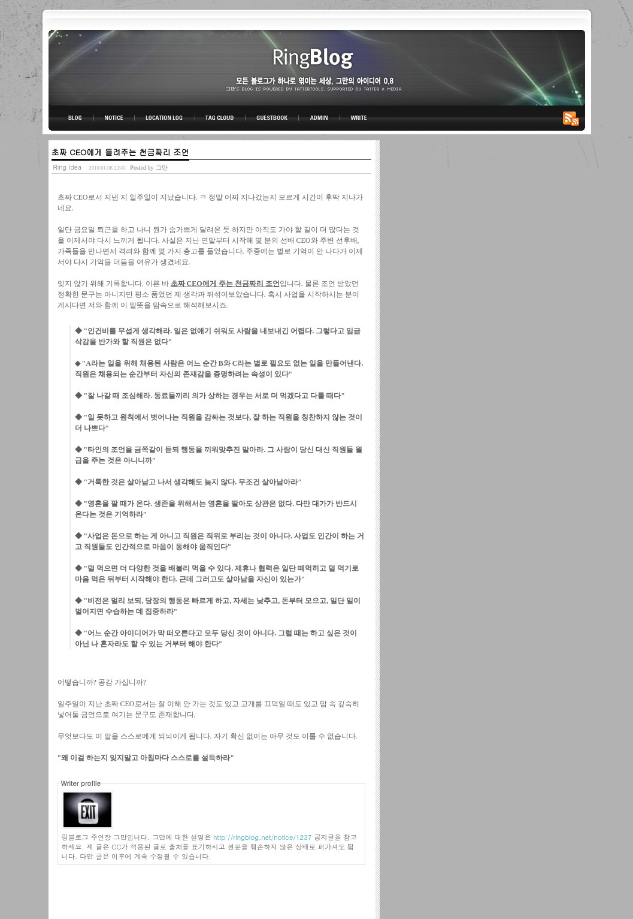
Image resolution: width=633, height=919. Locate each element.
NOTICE (115, 118)
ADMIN (319, 118)
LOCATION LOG (165, 118)
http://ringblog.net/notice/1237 (262, 837)
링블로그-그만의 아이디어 (317, 67)
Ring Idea (67, 166)
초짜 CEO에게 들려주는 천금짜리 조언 (120, 152)
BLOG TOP (71, 118)
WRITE (358, 118)
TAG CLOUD (220, 118)
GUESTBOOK (272, 118)
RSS (573, 118)
